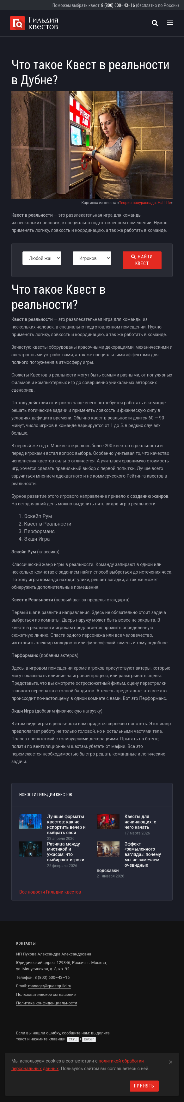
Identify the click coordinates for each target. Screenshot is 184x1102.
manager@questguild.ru (49, 986)
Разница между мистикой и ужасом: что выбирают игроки (65, 851)
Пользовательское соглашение (46, 994)
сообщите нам (75, 1033)
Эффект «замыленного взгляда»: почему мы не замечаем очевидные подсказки (129, 857)
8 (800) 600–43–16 (118, 5)
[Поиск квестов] (155, 23)
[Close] (171, 1061)
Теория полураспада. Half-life (145, 203)
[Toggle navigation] (170, 23)
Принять (144, 1085)
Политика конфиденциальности (46, 1003)
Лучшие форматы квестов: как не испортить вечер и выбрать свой (66, 824)
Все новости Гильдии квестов (50, 891)
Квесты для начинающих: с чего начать (140, 822)
